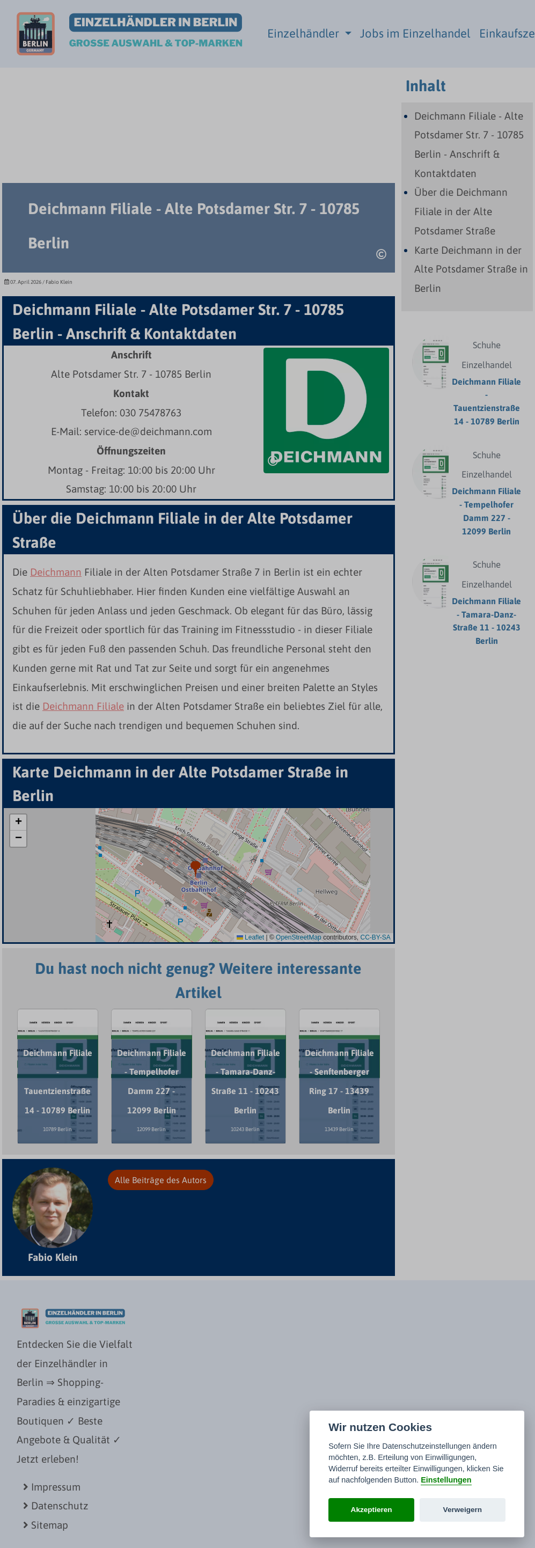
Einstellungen (446, 1480)
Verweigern (462, 1510)
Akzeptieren (371, 1510)
